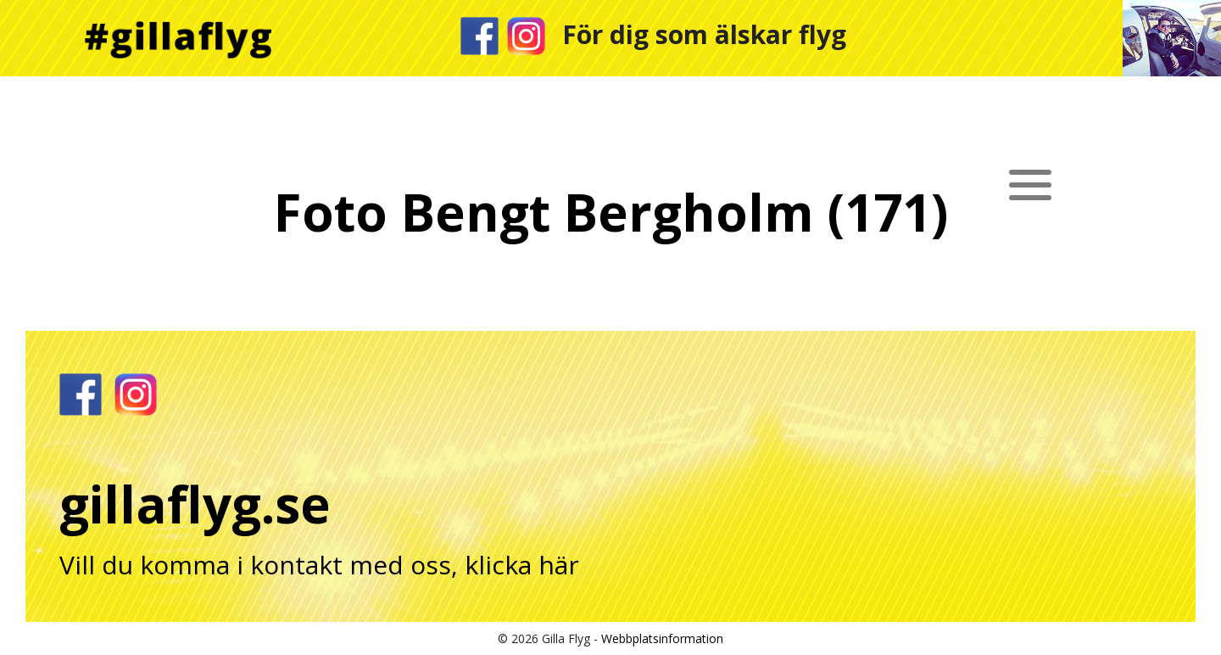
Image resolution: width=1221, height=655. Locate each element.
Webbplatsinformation (662, 638)
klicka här (522, 564)
